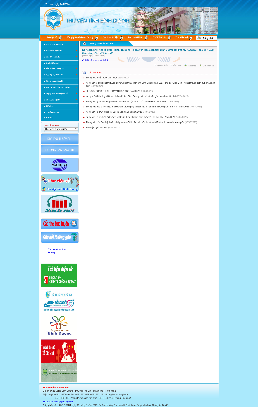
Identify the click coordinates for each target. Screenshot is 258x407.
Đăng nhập (208, 38)
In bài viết (192, 66)
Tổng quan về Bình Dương (80, 37)
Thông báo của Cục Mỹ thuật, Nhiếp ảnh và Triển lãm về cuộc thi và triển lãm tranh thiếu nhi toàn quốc (135, 122)
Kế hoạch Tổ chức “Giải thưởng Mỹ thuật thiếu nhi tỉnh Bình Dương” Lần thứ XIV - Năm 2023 (130, 117)
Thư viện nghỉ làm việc (97, 127)
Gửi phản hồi (208, 66)
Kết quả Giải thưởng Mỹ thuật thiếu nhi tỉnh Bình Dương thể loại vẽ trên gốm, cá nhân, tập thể (131, 96)
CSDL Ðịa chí (159, 37)
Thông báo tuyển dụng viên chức (101, 77)
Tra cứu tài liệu (135, 37)
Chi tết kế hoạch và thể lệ (95, 60)
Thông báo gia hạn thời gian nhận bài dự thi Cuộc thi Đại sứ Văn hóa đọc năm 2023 (126, 101)
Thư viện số (182, 37)
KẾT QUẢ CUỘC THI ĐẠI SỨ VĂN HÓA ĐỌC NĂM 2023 (113, 91)
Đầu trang (177, 65)
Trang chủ (52, 37)
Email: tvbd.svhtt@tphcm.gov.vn (58, 401)
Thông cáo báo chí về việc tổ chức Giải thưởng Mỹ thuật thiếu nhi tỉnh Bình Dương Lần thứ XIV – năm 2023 (137, 106)
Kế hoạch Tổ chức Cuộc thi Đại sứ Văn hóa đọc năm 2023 (114, 112)
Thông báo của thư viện (102, 43)
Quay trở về (162, 65)
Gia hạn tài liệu (110, 37)
